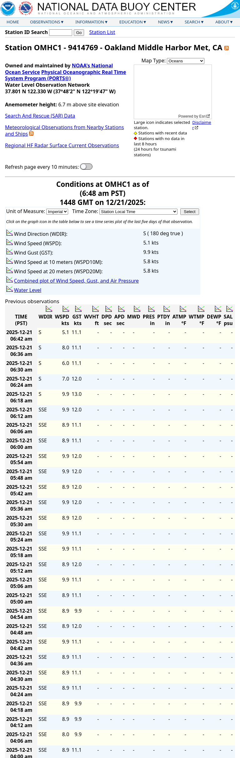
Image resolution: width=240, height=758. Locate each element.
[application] (173, 92)
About (222, 22)
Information (89, 22)
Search (192, 22)
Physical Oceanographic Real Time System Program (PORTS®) (65, 75)
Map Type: (154, 60)
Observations (45, 22)
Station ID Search (26, 32)
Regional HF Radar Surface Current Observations (62, 145)
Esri (202, 116)
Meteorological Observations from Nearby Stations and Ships (64, 130)
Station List (102, 32)
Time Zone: (85, 211)
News (163, 22)
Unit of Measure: (26, 211)
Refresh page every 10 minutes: (42, 167)
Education (131, 22)
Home (13, 22)
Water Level (27, 290)
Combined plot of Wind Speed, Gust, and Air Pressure (76, 280)
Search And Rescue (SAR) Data (40, 115)
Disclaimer (201, 124)
